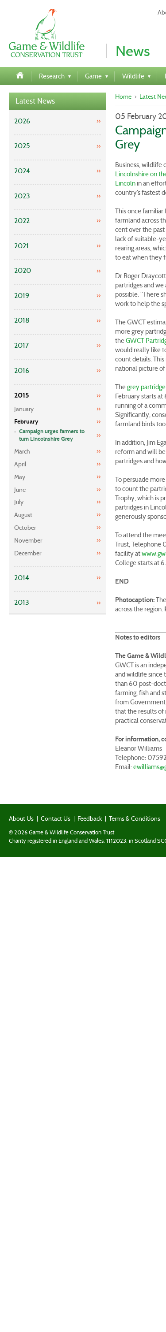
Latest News (35, 101)
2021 (21, 246)
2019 (21, 295)
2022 (22, 220)
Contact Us (55, 818)
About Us (21, 818)
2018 (22, 320)
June (20, 490)
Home (123, 96)
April (20, 464)
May (19, 477)
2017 (21, 345)
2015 (21, 395)
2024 (22, 171)
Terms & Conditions (134, 818)
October (25, 528)
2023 (22, 196)
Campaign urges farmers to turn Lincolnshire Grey (52, 435)
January (24, 409)
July (18, 502)
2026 (22, 121)
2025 (22, 145)
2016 (21, 370)
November (28, 540)
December (27, 553)
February (26, 421)
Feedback (89, 818)
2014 (21, 577)
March (22, 451)
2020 (22, 270)
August (23, 515)
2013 (21, 602)
